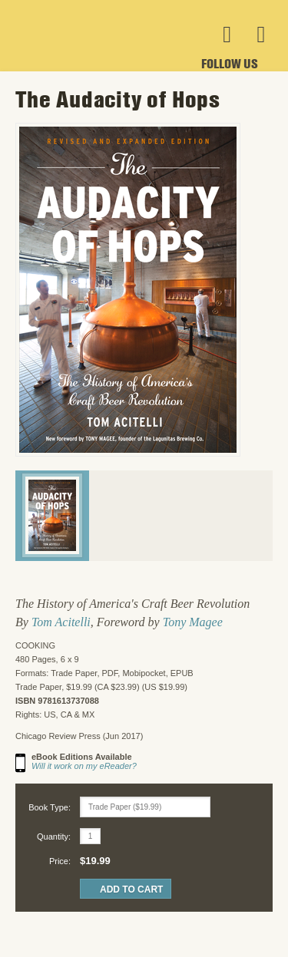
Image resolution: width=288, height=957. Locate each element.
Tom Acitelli (61, 622)
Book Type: (49, 807)
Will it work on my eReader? (84, 766)
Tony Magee (193, 622)
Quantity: (54, 836)
